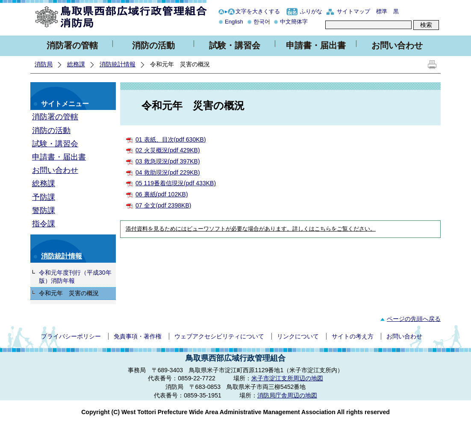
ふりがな (311, 11)
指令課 (43, 223)
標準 (381, 11)
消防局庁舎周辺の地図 (287, 395)
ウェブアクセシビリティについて (219, 336)
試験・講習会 (234, 45)
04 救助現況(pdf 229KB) (167, 172)
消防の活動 (153, 45)
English (234, 21)
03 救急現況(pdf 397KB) (167, 161)
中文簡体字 (294, 21)
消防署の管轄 (72, 45)
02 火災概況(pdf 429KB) (167, 150)
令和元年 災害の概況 (69, 293)
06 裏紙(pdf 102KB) (161, 194)
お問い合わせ (397, 45)
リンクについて (298, 336)
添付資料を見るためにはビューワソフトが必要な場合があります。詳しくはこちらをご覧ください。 (251, 229)
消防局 (44, 64)
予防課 (43, 197)
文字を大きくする (258, 11)
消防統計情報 (117, 64)
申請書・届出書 (316, 45)
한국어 (261, 21)
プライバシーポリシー (71, 336)
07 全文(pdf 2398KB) (163, 205)
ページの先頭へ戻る (409, 318)
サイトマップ (353, 11)
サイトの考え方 (353, 336)
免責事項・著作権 (138, 336)
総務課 (76, 64)
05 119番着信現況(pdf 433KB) (175, 183)
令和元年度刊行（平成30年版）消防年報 (75, 277)
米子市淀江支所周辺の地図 (287, 378)
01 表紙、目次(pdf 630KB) (170, 139)
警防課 (43, 210)
